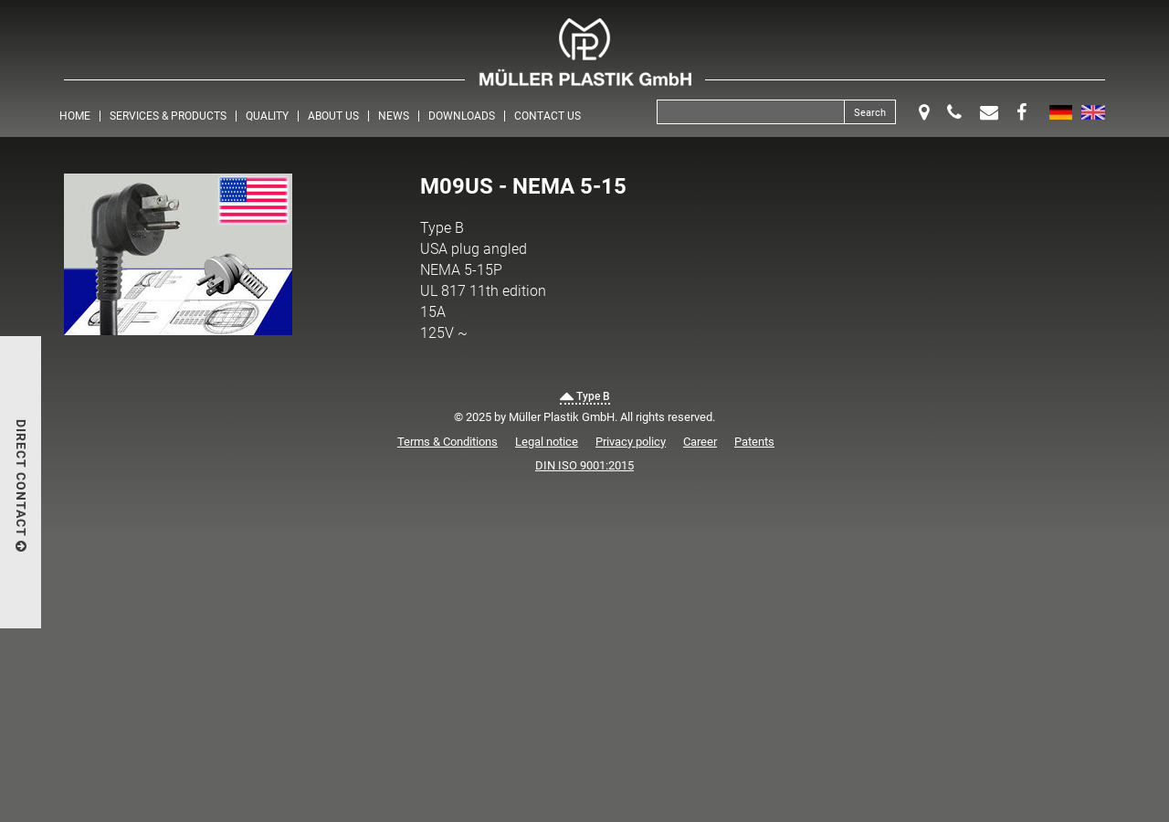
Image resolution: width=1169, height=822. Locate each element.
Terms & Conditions (447, 441)
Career (700, 441)
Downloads (461, 116)
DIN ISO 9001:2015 (584, 465)
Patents (754, 441)
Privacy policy (630, 441)
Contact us (547, 116)
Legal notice (546, 441)
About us (333, 116)
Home (74, 116)
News (393, 116)
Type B (585, 396)
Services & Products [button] (168, 116)
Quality (267, 116)
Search (870, 113)
